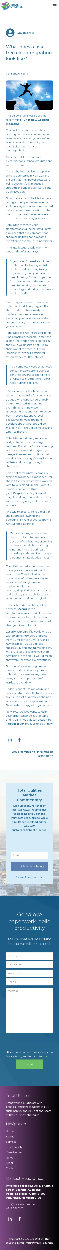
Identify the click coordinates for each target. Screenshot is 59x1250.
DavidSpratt (25, 33)
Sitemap (48, 1243)
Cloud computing (23, 751)
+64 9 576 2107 (15, 1208)
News (9, 1157)
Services (11, 1141)
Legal (9, 1163)
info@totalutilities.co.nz (21, 1204)
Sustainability (14, 1147)
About (10, 1136)
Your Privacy (33, 1243)
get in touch (16, 723)
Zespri (17, 493)
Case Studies (14, 1152)
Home (10, 1131)
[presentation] (35, 843)
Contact (11, 1168)
